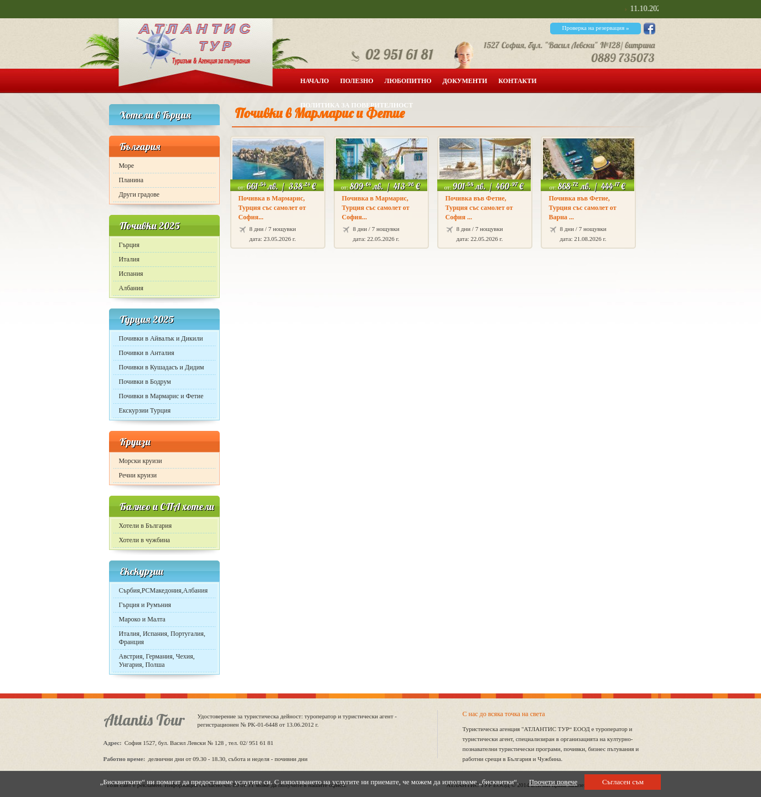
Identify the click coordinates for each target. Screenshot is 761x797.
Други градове (139, 194)
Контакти (517, 81)
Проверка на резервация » (595, 27)
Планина (131, 180)
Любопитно (408, 81)
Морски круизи (140, 461)
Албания (131, 288)
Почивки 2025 (150, 225)
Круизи (135, 441)
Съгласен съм (623, 782)
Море (126, 165)
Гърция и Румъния (145, 605)
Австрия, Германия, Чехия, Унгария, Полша (157, 660)
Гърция (129, 245)
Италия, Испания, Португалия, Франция (162, 638)
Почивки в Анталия (146, 353)
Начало (315, 81)
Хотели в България (145, 525)
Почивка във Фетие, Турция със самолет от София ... (479, 207)
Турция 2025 (147, 319)
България (140, 146)
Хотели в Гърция (155, 115)
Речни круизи (138, 475)
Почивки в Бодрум (145, 381)
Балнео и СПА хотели (167, 506)
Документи (465, 81)
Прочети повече (553, 782)
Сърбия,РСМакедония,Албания (163, 590)
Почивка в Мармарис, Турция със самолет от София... (272, 207)
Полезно (356, 81)
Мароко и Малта (142, 619)
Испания (131, 273)
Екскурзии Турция (145, 410)
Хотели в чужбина (144, 540)
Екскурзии (141, 571)
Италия (129, 259)
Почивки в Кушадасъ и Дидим (161, 367)
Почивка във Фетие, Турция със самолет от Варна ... (583, 207)
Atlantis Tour (144, 719)
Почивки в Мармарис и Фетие (161, 396)
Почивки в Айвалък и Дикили (161, 338)
